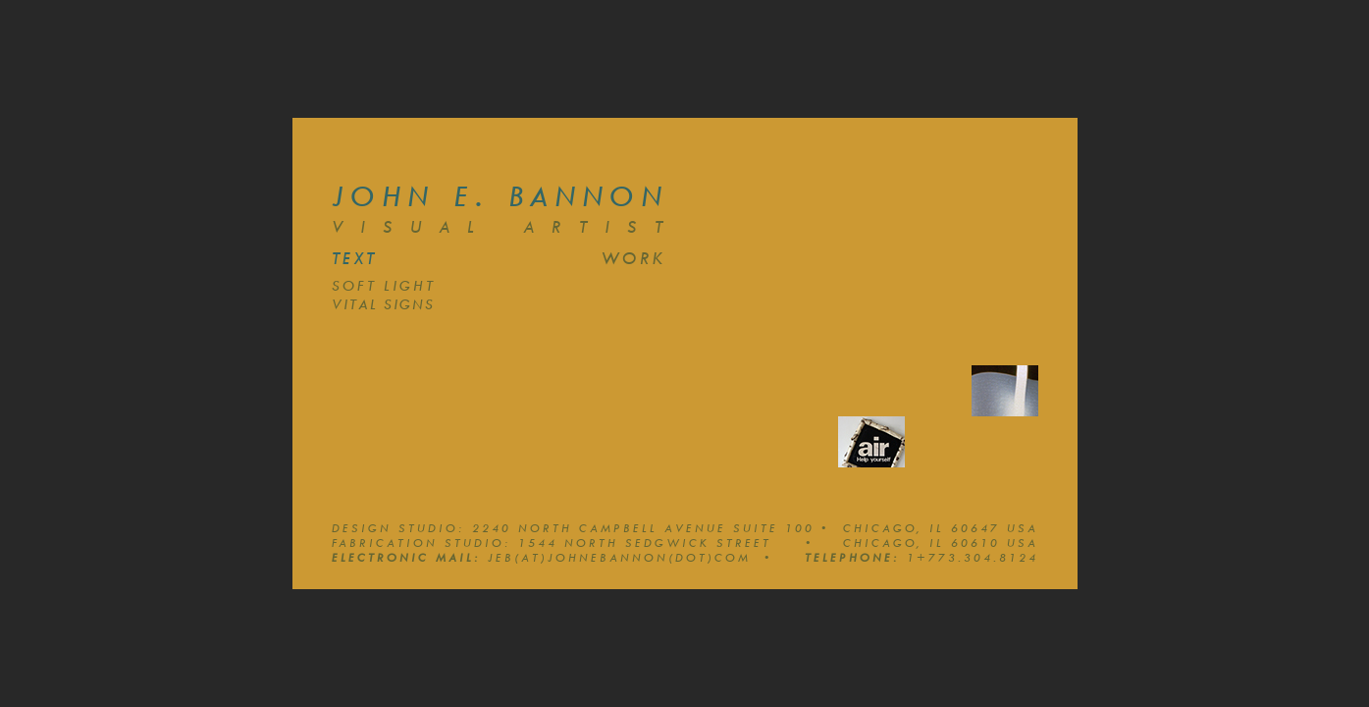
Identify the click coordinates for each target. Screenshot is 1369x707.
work (633, 258)
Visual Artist (506, 227)
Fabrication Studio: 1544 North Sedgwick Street (573, 542)
